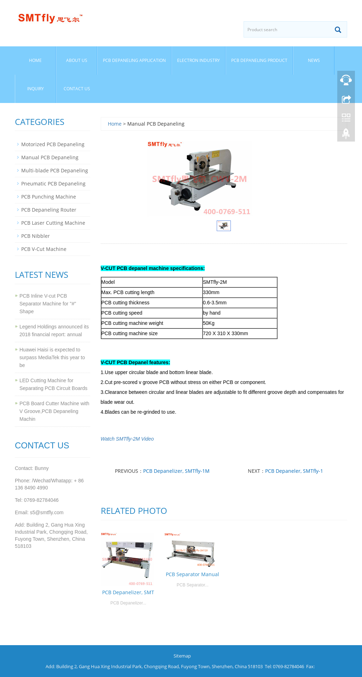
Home (35, 60)
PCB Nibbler (35, 236)
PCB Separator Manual (192, 574)
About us (76, 60)
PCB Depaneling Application (134, 60)
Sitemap (182, 656)
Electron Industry (198, 60)
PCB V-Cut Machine (43, 249)
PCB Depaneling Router (48, 209)
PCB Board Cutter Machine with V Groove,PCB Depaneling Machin (54, 411)
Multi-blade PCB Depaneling (54, 170)
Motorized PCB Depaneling (52, 144)
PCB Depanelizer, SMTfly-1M (176, 470)
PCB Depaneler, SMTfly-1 (294, 470)
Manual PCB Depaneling (49, 157)
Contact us (77, 89)
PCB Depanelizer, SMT (128, 592)
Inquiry (35, 89)
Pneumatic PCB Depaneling (53, 183)
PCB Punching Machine (48, 196)
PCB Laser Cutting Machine (53, 222)
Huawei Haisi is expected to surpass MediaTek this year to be (52, 357)
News (314, 60)
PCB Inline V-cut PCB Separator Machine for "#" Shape (47, 303)
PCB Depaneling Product (259, 60)
